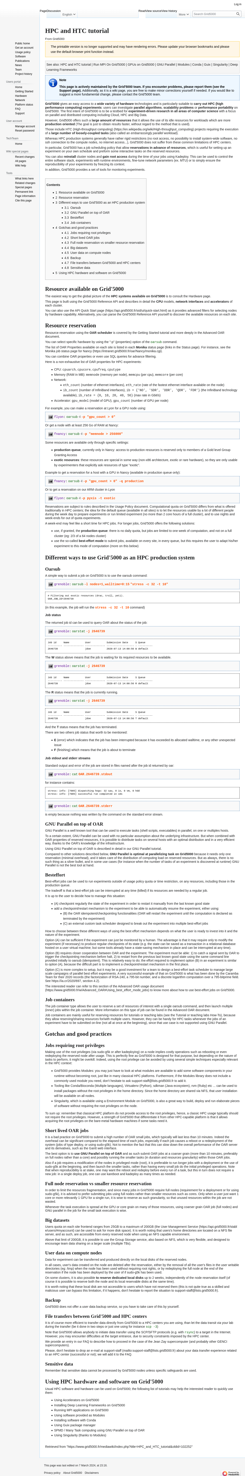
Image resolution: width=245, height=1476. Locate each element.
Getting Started (148, 332)
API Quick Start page (89, 310)
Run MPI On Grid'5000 (109, 64)
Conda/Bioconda (82, 1084)
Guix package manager (79, 1422)
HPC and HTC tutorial (75, 64)
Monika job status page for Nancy (68, 351)
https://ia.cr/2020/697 (66, 979)
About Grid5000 (72, 1470)
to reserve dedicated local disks (119, 1275)
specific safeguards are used (176, 1368)
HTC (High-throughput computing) (89, 129)
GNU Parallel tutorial (146, 846)
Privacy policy (52, 1470)
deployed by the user (105, 1270)
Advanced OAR (214, 332)
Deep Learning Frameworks (86, 1403)
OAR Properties (71, 347)
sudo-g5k (133, 1270)
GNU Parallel (166, 64)
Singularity (220, 64)
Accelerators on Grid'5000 (81, 1398)
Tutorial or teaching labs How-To (198, 1013)
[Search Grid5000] (216, 14)
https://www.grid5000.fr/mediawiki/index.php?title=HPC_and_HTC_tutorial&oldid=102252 (130, 1444)
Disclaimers (92, 1470)
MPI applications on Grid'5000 (87, 1407)
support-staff (112, 1348)
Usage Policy (124, 505)
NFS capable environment (171, 1232)
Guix (207, 64)
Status (186, 347)
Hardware (195, 296)
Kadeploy (181, 156)
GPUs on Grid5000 (141, 64)
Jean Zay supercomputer (170, 1339)
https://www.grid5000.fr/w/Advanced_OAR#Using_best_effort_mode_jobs (97, 988)
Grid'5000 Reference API (100, 301)
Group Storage (125, 1237)
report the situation (157, 1288)
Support (65, 90)
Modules (184, 64)
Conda (196, 64)
